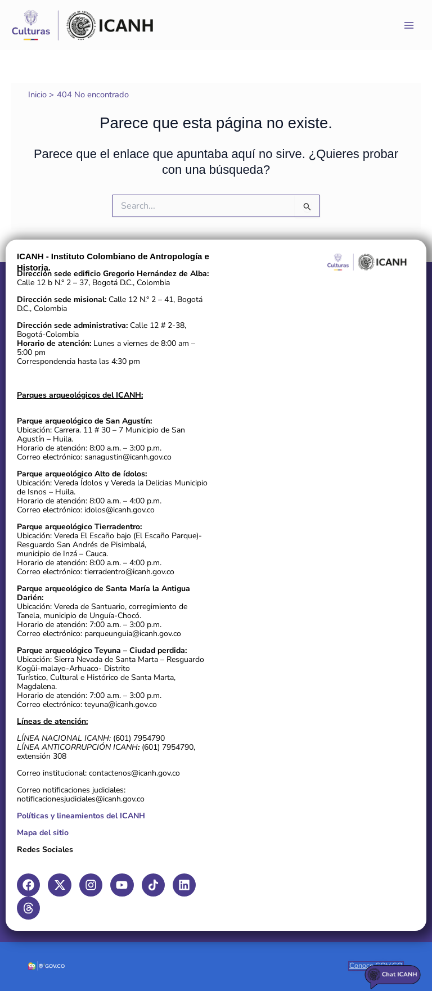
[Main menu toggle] (409, 25)
